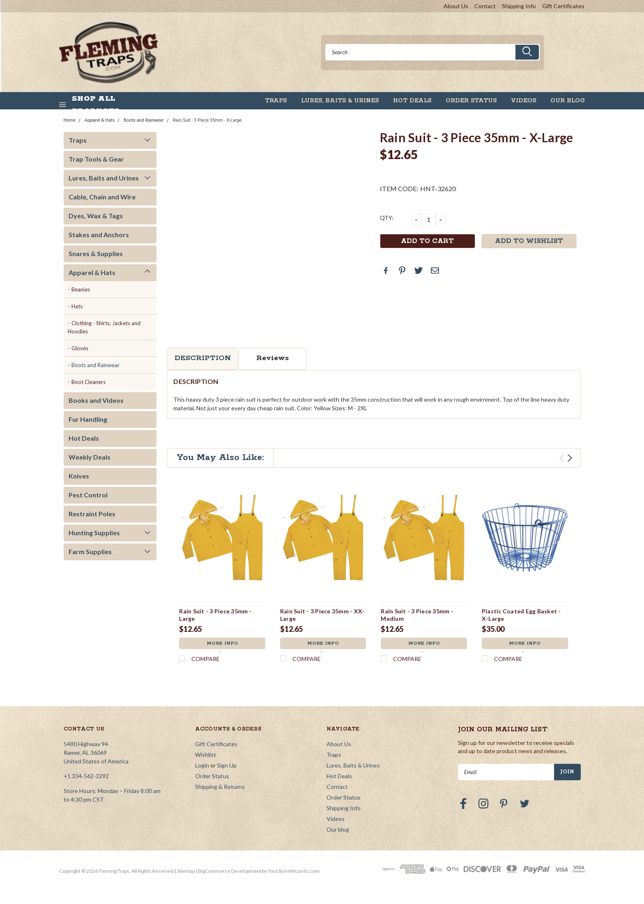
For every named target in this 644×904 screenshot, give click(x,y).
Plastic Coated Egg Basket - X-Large (521, 615)
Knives (79, 476)
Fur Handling (88, 419)
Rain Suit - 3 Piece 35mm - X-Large (207, 120)
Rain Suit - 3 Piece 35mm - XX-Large (322, 615)
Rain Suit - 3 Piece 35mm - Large (215, 615)
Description (203, 358)
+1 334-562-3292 (86, 775)
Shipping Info (519, 5)
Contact (485, 5)
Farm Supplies (90, 551)
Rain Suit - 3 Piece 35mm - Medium (417, 615)
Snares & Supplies (96, 253)
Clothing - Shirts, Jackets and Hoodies (104, 327)
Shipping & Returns (220, 786)
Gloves (79, 348)
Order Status (471, 100)
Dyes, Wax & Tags (96, 216)
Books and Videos (96, 400)
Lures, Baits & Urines (340, 100)
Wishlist (205, 754)
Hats (77, 306)
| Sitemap (185, 871)
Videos (523, 100)
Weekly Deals (89, 457)
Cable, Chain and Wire (102, 197)
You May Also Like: (220, 457)
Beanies (80, 289)
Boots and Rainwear (144, 120)
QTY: (386, 217)
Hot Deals (412, 100)
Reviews (272, 358)
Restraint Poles (92, 514)
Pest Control (88, 495)
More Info (222, 644)
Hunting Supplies (94, 532)
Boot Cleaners (88, 382)
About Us (456, 5)
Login (202, 765)
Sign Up (227, 765)
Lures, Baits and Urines (104, 178)
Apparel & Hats (100, 120)
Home (70, 120)
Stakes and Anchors (99, 234)
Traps (276, 100)
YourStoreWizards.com (294, 871)
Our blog (567, 100)
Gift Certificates (563, 5)
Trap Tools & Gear (96, 159)
